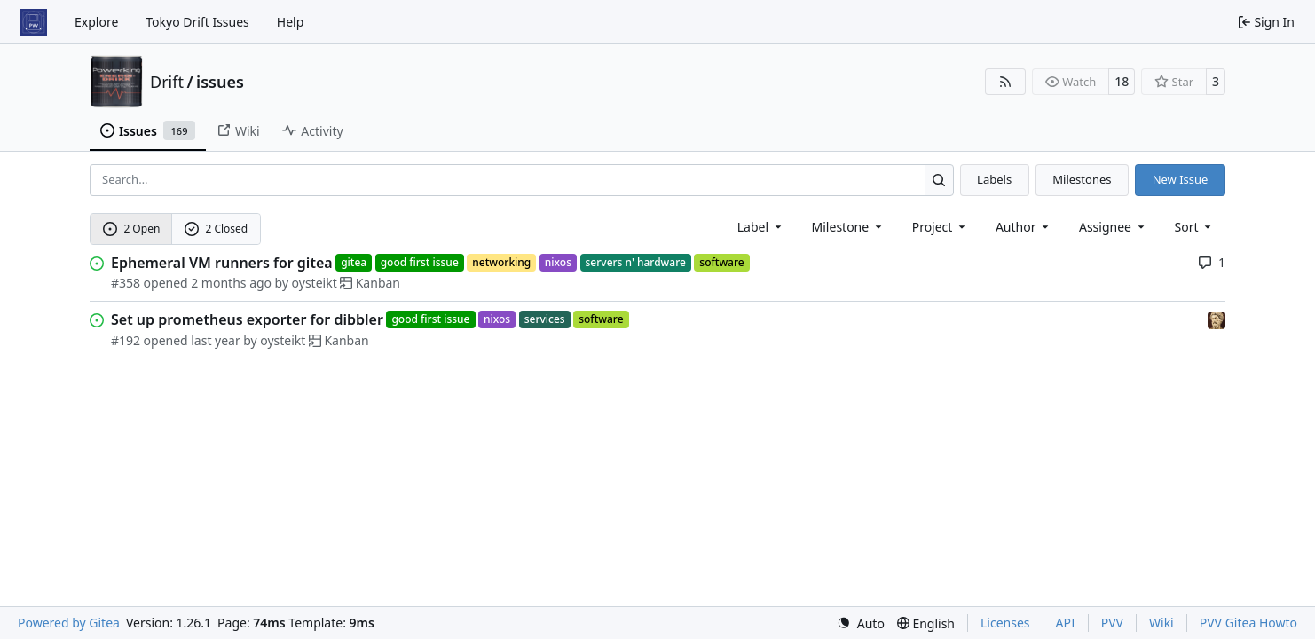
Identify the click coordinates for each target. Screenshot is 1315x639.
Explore (96, 21)
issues (220, 82)
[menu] (1194, 227)
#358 (125, 282)
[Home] (34, 22)
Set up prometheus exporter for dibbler (247, 319)
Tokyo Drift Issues (197, 21)
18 (1121, 81)
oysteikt (314, 282)
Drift (167, 82)
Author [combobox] (1023, 226)
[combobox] (761, 227)
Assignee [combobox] (1113, 226)
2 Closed (216, 228)
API (1065, 622)
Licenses (1005, 622)
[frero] (1216, 319)
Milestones (1081, 179)
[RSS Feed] (1005, 81)
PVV (1112, 622)
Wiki (1161, 622)
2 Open (132, 228)
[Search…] (939, 179)
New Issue (1181, 179)
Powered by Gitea (69, 622)
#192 (125, 340)
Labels (994, 179)
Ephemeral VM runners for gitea (222, 263)
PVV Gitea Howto (1248, 622)
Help (290, 21)
